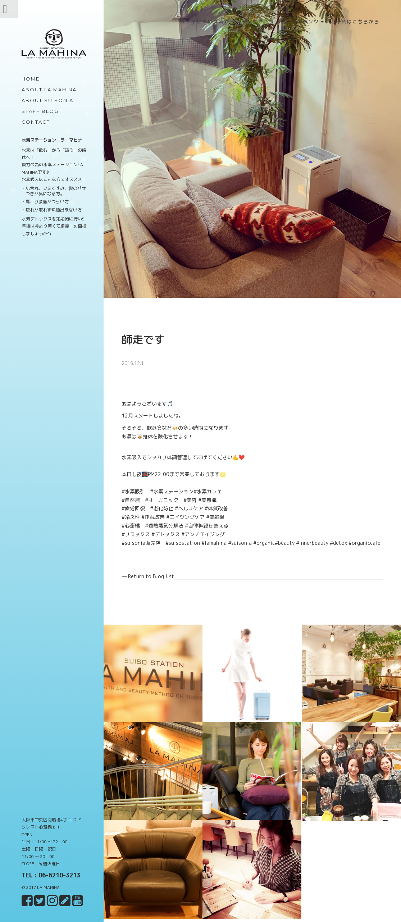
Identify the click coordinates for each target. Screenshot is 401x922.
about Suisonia (47, 100)
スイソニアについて (260, 21)
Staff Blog (40, 111)
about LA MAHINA (49, 89)
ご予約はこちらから (355, 21)
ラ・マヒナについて (205, 21)
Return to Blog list (152, 580)
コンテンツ (308, 21)
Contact (36, 122)
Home (31, 79)
